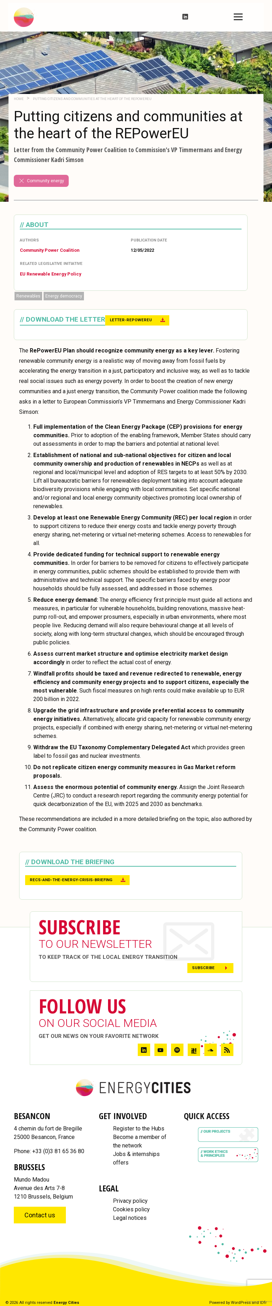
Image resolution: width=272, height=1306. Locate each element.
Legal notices (130, 1218)
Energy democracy (63, 296)
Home (19, 99)
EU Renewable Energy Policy (50, 274)
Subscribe (203, 968)
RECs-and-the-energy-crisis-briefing (71, 880)
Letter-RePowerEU (131, 320)
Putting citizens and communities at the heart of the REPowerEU (92, 99)
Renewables (28, 296)
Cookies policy (131, 1209)
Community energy (41, 181)
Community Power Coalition (49, 250)
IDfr (263, 1302)
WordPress (241, 1302)
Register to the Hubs (138, 1128)
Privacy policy (130, 1200)
